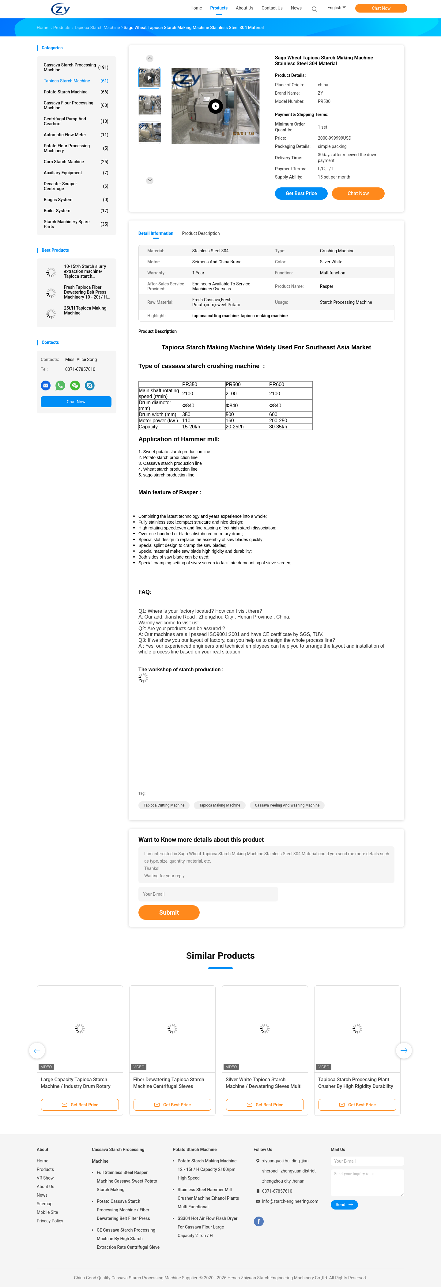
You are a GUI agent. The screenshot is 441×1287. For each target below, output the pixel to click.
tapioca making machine (219, 805)
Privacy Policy (50, 1220)
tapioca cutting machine (164, 805)
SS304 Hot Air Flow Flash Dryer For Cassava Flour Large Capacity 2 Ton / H (207, 1227)
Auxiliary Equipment (76, 173)
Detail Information (155, 233)
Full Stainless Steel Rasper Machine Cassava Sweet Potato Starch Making (127, 1181)
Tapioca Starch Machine (76, 81)
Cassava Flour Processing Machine (76, 105)
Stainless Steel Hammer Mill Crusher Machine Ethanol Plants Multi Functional (208, 1198)
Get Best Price (301, 193)
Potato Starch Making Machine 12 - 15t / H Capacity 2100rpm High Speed (207, 1169)
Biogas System (76, 200)
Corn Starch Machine (76, 162)
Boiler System (76, 211)
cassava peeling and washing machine (287, 805)
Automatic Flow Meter (76, 135)
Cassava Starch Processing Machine (76, 67)
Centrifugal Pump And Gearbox (76, 121)
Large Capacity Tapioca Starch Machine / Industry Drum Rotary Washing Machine (76, 1086)
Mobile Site (47, 1212)
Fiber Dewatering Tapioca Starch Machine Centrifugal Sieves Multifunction (168, 1086)
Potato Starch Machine (76, 92)
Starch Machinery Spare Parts (76, 224)
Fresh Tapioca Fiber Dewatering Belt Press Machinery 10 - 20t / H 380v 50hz (85, 292)
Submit (169, 912)
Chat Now (381, 8)
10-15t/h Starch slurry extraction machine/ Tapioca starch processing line (85, 271)
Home (42, 1160)
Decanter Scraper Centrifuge (76, 186)
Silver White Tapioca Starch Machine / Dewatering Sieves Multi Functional (264, 1086)
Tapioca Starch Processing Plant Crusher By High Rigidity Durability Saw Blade (355, 1086)
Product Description (201, 233)
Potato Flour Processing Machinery (76, 148)
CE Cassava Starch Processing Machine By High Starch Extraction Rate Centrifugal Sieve (128, 1239)
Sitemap (44, 1203)
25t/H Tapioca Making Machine (85, 310)
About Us (45, 1186)
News (42, 1195)
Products (45, 1169)
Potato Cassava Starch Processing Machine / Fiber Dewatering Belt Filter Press (123, 1210)
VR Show (45, 1178)
